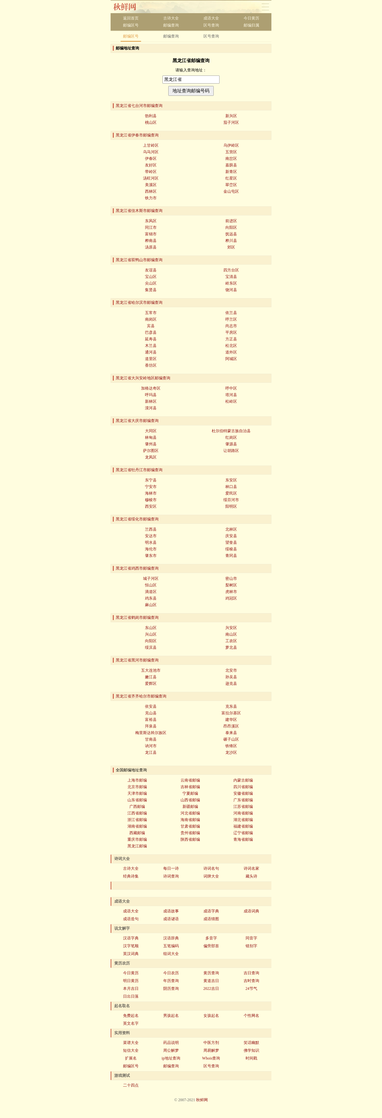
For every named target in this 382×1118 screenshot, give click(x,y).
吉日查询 (251, 973)
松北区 (231, 346)
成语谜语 (171, 919)
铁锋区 (231, 746)
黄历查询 (211, 973)
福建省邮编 (243, 826)
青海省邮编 (243, 839)
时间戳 (251, 1058)
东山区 (151, 628)
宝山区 (151, 277)
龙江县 (151, 752)
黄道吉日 (211, 981)
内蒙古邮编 (243, 780)
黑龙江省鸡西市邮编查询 (137, 568)
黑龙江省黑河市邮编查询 (137, 660)
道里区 (151, 359)
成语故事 (171, 911)
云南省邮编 (190, 780)
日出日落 (131, 996)
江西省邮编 (137, 813)
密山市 (231, 578)
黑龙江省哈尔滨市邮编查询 (139, 302)
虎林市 (231, 592)
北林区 (231, 529)
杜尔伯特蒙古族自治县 (231, 431)
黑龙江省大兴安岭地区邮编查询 (143, 378)
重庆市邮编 (137, 839)
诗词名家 (251, 868)
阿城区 (231, 359)
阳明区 (231, 506)
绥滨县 (151, 647)
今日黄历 (251, 18)
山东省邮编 (137, 800)
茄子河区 (231, 122)
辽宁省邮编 (243, 833)
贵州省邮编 (190, 833)
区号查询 (211, 25)
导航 (265, 6)
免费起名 (131, 1015)
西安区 (151, 506)
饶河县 (231, 290)
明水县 (151, 542)
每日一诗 (171, 868)
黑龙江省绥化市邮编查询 (137, 519)
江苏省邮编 (243, 806)
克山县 (151, 713)
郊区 (231, 247)
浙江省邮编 (137, 820)
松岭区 (231, 401)
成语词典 (251, 911)
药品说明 (171, 1043)
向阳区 (231, 227)
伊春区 (151, 158)
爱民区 (231, 493)
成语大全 (211, 18)
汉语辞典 (171, 938)
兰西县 (151, 529)
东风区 (151, 221)
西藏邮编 (137, 833)
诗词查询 (171, 876)
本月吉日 (131, 988)
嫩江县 (151, 677)
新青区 (231, 172)
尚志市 (231, 326)
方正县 (231, 339)
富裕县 (151, 719)
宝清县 (231, 277)
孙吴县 (231, 677)
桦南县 (151, 241)
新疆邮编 (190, 806)
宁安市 (151, 487)
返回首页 (131, 18)
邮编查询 (171, 25)
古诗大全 (171, 18)
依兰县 (231, 313)
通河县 (151, 352)
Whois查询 (211, 1058)
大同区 (151, 431)
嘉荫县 (231, 165)
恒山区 (151, 585)
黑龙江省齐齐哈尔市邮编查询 (141, 696)
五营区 (231, 152)
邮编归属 (251, 25)
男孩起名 (171, 1015)
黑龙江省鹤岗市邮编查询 (137, 617)
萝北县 (231, 647)
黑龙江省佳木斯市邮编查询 (139, 211)
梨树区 (231, 585)
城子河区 (151, 578)
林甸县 (151, 437)
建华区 (231, 719)
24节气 (251, 988)
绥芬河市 (231, 500)
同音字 (251, 938)
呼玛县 (151, 395)
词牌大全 (211, 876)
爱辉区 (151, 683)
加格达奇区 (151, 388)
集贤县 (151, 290)
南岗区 (151, 319)
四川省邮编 (243, 787)
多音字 (211, 938)
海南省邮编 (190, 820)
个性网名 (251, 1015)
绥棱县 (231, 549)
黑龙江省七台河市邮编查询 (139, 106)
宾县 (151, 326)
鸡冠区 (231, 598)
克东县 (231, 706)
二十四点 (131, 1085)
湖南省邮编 (137, 826)
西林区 (151, 191)
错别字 (251, 946)
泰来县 (231, 733)
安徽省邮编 (243, 793)
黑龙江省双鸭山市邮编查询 (139, 260)
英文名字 (131, 1023)
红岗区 (231, 437)
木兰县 (151, 346)
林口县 (231, 487)
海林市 (151, 493)
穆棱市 (151, 500)
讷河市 (151, 746)
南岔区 (231, 158)
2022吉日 (211, 988)
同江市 (151, 227)
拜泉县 (151, 726)
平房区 (231, 332)
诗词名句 (211, 868)
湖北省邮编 (243, 820)
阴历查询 (171, 988)
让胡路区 (231, 451)
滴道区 (151, 592)
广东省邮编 (243, 800)
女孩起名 (211, 1015)
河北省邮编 (190, 813)
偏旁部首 (211, 946)
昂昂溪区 (231, 726)
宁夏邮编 (190, 793)
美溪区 (151, 185)
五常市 (151, 313)
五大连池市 (151, 670)
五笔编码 (171, 946)
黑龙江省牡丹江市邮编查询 (139, 470)
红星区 (231, 178)
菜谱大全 (131, 1043)
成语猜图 (211, 919)
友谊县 (151, 270)
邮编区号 (131, 25)
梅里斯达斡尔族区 (150, 733)
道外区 (231, 352)
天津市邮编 (137, 793)
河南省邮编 (243, 813)
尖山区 (151, 283)
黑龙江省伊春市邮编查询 (137, 135)
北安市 (231, 670)
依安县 (151, 706)
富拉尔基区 (231, 713)
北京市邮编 (137, 787)
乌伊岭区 (231, 145)
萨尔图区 (151, 451)
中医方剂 (211, 1043)
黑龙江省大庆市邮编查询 (137, 421)
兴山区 (151, 634)
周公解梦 (171, 1050)
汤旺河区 (151, 178)
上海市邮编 (137, 780)
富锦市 (151, 234)
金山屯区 (231, 191)
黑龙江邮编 (137, 846)
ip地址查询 (171, 1058)
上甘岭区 (151, 145)
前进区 (231, 221)
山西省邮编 (190, 800)
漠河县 (151, 408)
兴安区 (231, 628)
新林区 (151, 401)
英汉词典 (131, 954)
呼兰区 (231, 319)
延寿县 (151, 339)
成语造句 (131, 919)
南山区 (231, 634)
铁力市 (151, 198)
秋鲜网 (202, 1100)
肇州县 (151, 444)
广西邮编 (137, 806)
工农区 (231, 641)
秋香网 (128, 6)
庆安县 (231, 536)
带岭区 (151, 172)
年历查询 (171, 981)
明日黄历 (131, 981)
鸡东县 (151, 598)
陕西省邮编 (190, 839)
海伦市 (151, 549)
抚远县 (231, 234)
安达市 (151, 536)
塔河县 (231, 395)
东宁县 (151, 480)
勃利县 (151, 116)
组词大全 (171, 954)
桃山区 (151, 122)
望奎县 (231, 542)
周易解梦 (211, 1050)
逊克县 (231, 683)
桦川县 (231, 241)
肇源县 (231, 444)
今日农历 (171, 973)
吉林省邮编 (190, 787)
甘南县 (151, 739)
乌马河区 (151, 152)
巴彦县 (151, 332)
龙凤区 (151, 457)
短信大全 (131, 1050)
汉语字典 (131, 938)
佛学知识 (251, 1050)
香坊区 (151, 365)
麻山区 (151, 605)
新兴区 (231, 116)
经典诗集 (131, 876)
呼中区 (231, 388)
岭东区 (231, 283)
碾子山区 (231, 739)
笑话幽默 (251, 1043)
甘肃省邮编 (190, 826)
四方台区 (231, 270)
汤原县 (151, 247)
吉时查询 (251, 981)
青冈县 (231, 556)
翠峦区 (231, 185)
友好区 (151, 165)
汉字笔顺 (131, 946)
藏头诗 (251, 876)
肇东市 (151, 556)
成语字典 (211, 911)
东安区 (231, 480)
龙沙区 (231, 752)
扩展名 (131, 1058)
